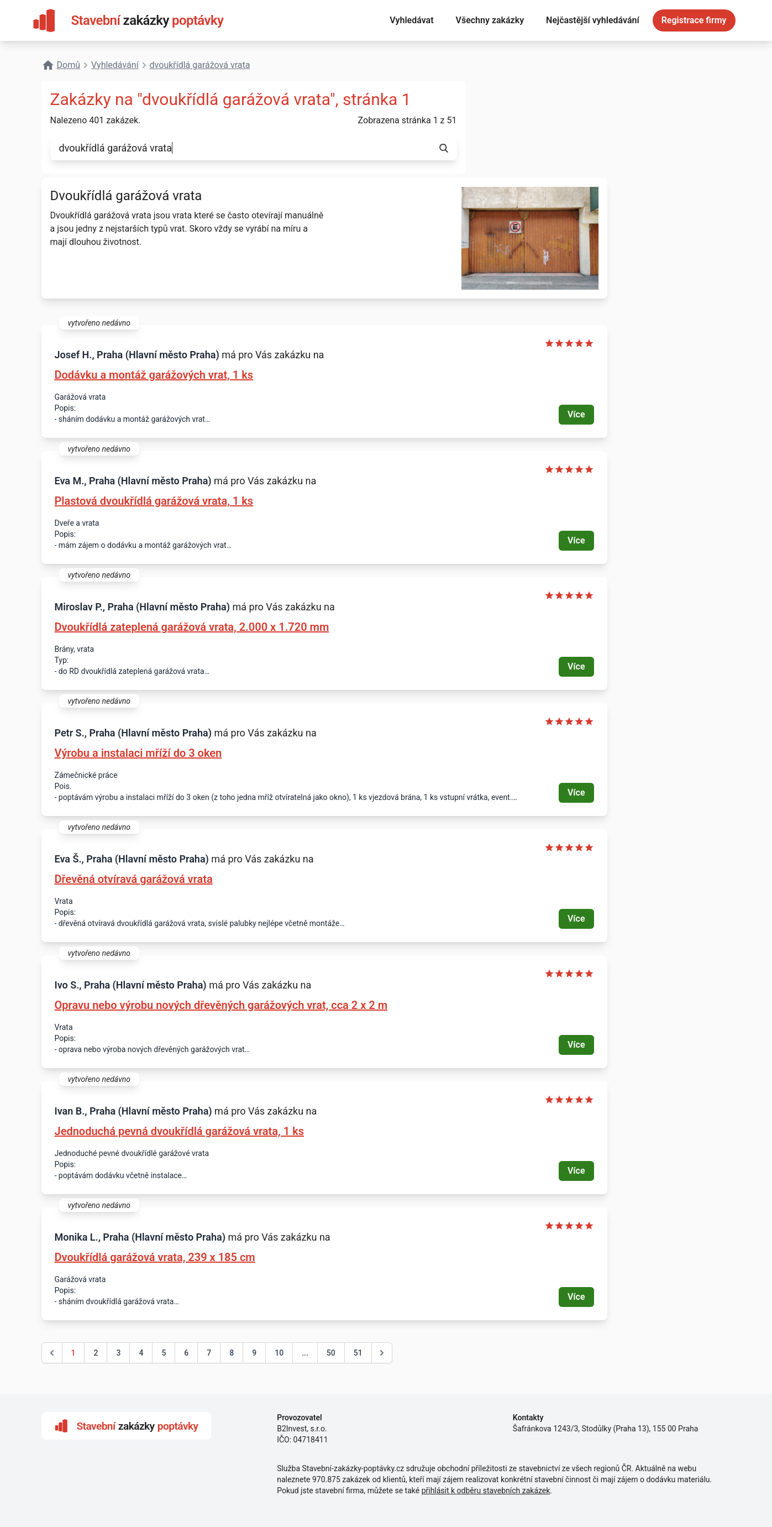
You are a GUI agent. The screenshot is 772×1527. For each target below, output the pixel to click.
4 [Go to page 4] (141, 1352)
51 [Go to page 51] (358, 1352)
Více (576, 414)
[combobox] (240, 148)
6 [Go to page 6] (186, 1352)
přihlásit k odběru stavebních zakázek (486, 1490)
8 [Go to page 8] (231, 1352)
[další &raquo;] (381, 1352)
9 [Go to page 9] (254, 1352)
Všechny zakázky (490, 20)
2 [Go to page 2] (95, 1352)
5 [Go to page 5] (163, 1352)
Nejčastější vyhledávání (592, 20)
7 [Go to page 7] (209, 1352)
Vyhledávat (411, 20)
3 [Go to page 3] (118, 1352)
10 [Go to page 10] (279, 1352)
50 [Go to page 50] (331, 1352)
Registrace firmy (694, 20)
